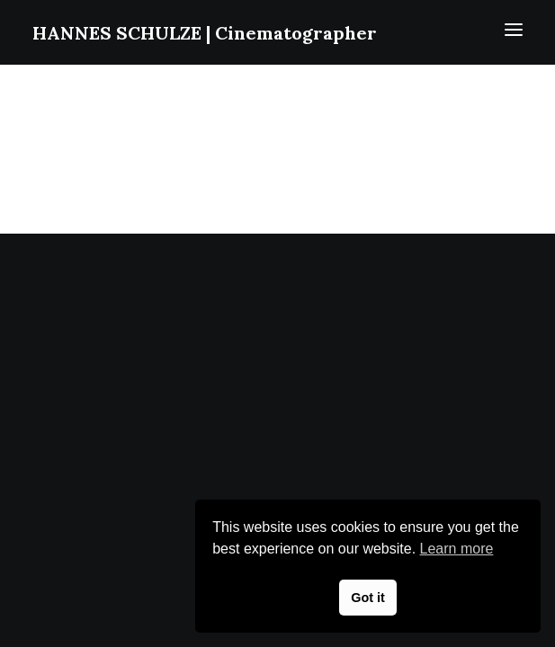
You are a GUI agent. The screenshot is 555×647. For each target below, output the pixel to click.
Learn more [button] (457, 548)
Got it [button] (368, 597)
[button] (513, 29)
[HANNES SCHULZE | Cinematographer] (204, 26)
